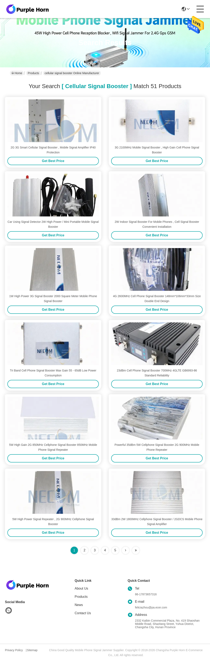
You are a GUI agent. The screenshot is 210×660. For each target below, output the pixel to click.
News (79, 605)
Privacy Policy (14, 650)
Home (16, 73)
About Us (81, 588)
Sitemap (32, 650)
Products (33, 73)
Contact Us (83, 613)
